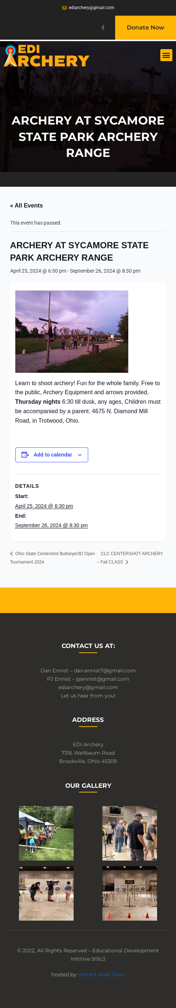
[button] (166, 55)
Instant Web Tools (102, 974)
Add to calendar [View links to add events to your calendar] (53, 455)
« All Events (26, 205)
